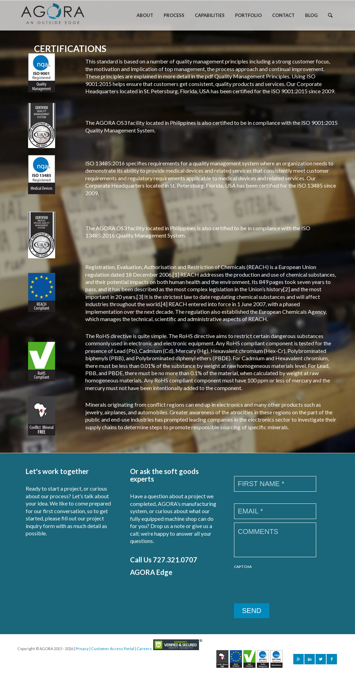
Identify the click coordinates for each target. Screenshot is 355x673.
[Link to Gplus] (298, 659)
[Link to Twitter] (320, 659)
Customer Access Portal (112, 648)
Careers (144, 648)
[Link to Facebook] (332, 659)
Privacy (82, 648)
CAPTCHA (243, 566)
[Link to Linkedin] (309, 659)
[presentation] (286, 586)
